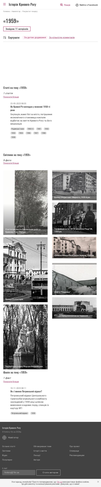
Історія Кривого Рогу (22, 4)
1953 (13, 133)
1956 (28, 133)
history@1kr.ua (11, 472)
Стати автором (50, 472)
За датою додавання (35, 37)
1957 (36, 133)
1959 (13, 137)
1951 (39, 129)
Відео (4, 455)
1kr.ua (59, 482)
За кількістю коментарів (62, 37)
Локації (37, 455)
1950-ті (30, 129)
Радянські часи (17, 129)
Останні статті (8, 446)
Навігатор (13, 437)
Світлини (6, 451)
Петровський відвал (19, 413)
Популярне (7, 460)
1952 (47, 129)
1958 (44, 133)
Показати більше (11, 97)
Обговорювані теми (42, 446)
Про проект (75, 446)
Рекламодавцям (77, 455)
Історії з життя (40, 451)
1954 (21, 133)
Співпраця (74, 451)
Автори (37, 460)
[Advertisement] (50, 66)
